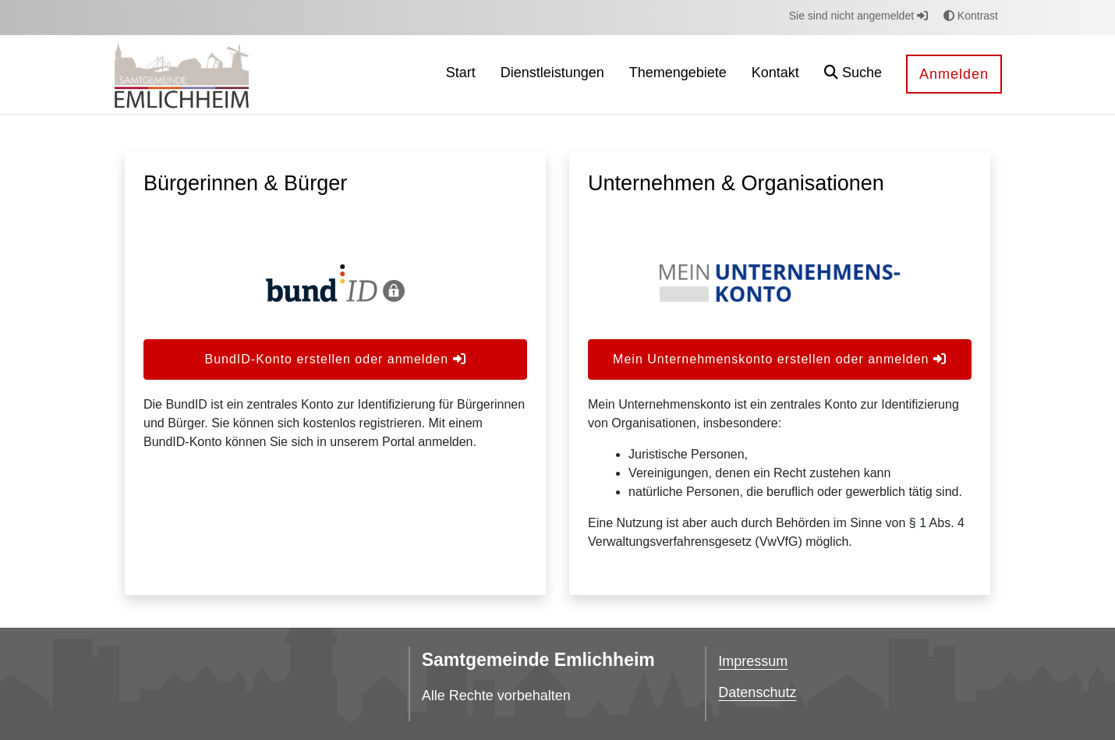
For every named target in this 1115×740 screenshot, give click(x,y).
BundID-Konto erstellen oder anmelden (334, 359)
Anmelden (954, 74)
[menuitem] (461, 74)
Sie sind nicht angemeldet (858, 15)
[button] (853, 74)
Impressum (753, 661)
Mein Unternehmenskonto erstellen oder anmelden (780, 359)
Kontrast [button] (970, 15)
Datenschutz (757, 692)
